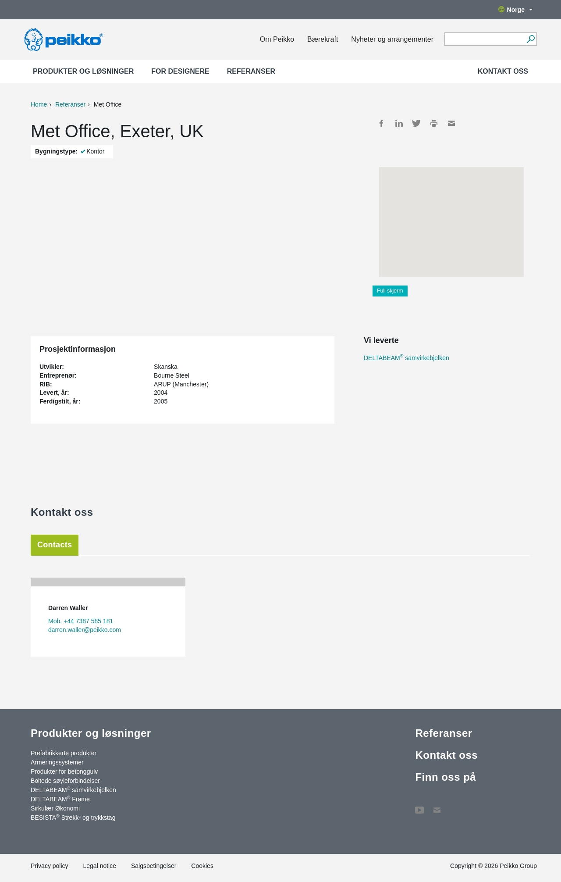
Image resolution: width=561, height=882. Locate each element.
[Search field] (484, 39)
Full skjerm (390, 291)
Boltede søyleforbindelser (65, 780)
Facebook (381, 123)
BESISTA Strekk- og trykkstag (73, 817)
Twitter (416, 123)
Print (434, 123)
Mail (451, 123)
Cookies (202, 865)
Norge (515, 9)
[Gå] (530, 39)
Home (39, 104)
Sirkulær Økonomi (55, 808)
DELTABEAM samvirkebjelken (406, 357)
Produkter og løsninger (83, 71)
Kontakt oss (503, 71)
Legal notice (99, 865)
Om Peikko (277, 39)
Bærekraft (322, 39)
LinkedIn (398, 123)
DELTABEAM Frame (60, 799)
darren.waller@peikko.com (84, 629)
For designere (180, 71)
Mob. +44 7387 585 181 (80, 621)
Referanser (251, 71)
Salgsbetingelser (154, 865)
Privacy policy (49, 865)
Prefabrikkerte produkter (63, 753)
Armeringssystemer (57, 762)
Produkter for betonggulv (64, 771)
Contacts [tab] (54, 544)
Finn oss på (445, 777)
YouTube (419, 805)
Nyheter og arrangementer (392, 39)
